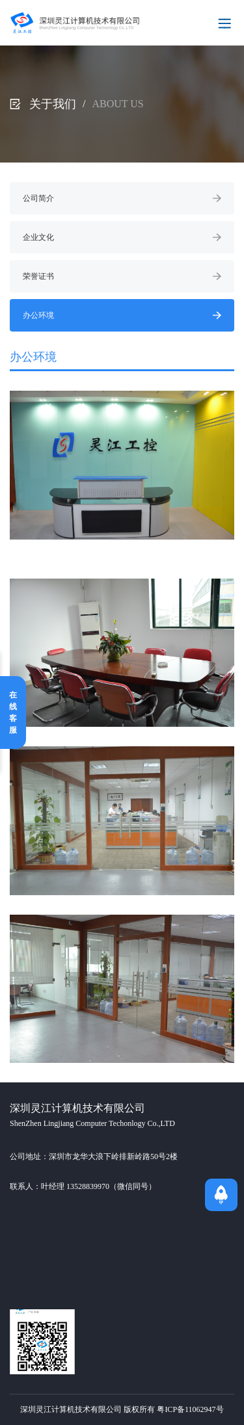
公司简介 (122, 198)
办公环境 (122, 315)
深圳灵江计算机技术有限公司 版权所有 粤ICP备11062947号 (121, 1409)
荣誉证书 (122, 276)
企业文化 (122, 237)
